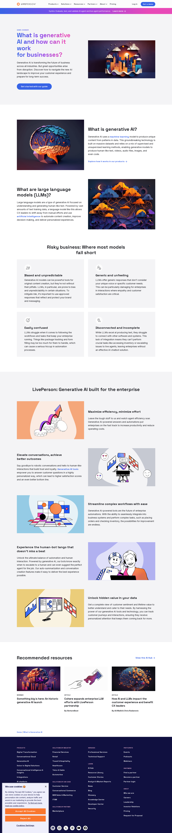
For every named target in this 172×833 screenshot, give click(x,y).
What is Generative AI (32, 732)
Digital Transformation (27, 752)
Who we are (129, 793)
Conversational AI (24, 786)
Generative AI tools (67, 469)
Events (127, 752)
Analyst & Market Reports (99, 781)
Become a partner (132, 777)
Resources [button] (78, 4)
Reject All (25, 826)
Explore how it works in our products (106, 161)
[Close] (45, 794)
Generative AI (23, 761)
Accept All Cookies (25, 819)
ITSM (54, 799)
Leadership (129, 802)
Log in (134, 4)
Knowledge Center (96, 799)
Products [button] (52, 4)
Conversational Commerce (64, 790)
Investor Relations (132, 806)
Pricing (113, 4)
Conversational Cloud (26, 756)
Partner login (129, 781)
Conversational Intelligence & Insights (30, 771)
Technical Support (96, 756)
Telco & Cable (58, 770)
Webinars (128, 761)
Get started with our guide (34, 86)
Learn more (118, 11)
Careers (127, 797)
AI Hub (91, 768)
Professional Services (97, 752)
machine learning (119, 136)
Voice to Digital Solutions (28, 765)
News (90, 786)
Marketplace (58, 811)
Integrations (22, 777)
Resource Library (95, 772)
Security (92, 808)
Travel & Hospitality (61, 761)
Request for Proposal (133, 815)
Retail (55, 756)
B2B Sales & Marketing (62, 795)
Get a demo (148, 4)
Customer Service (60, 786)
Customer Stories (95, 777)
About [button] (102, 4)
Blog (90, 790)
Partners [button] (91, 4)
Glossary (92, 795)
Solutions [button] (65, 4)
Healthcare (57, 765)
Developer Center (96, 804)
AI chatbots (22, 781)
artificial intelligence (28, 216)
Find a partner (130, 772)
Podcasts (128, 756)
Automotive (57, 774)
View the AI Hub (144, 657)
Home (19, 732)
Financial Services (60, 752)
